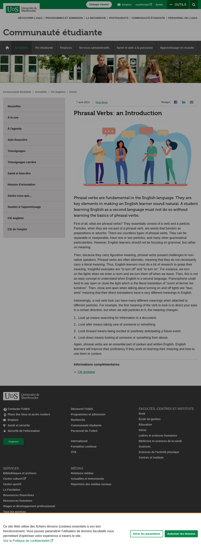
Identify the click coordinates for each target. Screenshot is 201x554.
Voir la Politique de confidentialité (26, 551)
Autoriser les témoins (181, 543)
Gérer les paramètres (146, 543)
